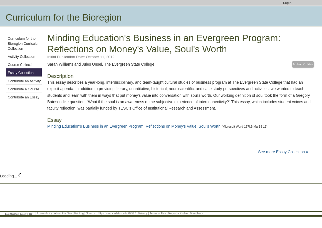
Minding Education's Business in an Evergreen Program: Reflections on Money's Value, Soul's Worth (134, 126)
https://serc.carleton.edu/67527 (117, 213)
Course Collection (21, 65)
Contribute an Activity (24, 81)
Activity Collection (21, 57)
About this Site (63, 213)
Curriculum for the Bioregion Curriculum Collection (24, 44)
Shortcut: (91, 213)
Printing (79, 213)
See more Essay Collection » (283, 152)
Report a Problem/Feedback (185, 213)
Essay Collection (21, 73)
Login (287, 2)
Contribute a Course (23, 89)
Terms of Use (158, 213)
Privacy (142, 213)
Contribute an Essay (23, 97)
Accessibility (44, 213)
